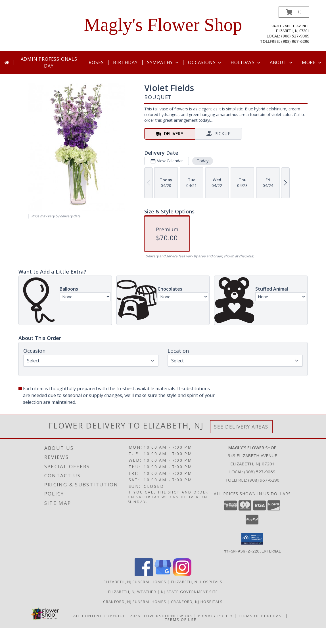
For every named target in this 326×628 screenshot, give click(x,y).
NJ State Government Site (189, 591)
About (282, 62)
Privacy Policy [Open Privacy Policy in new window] (215, 615)
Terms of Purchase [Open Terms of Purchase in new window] (261, 615)
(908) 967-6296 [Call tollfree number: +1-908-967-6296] (295, 41)
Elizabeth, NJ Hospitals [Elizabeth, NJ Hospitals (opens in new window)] (196, 581)
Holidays (246, 62)
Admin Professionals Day (49, 62)
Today (202, 160)
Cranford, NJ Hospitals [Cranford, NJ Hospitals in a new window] (197, 601)
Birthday (125, 62)
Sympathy (163, 62)
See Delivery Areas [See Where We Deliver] (241, 426)
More (312, 62)
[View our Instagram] (182, 574)
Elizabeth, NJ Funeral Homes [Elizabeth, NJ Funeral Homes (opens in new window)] (135, 581)
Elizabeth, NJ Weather (132, 591)
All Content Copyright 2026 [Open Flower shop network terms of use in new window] (106, 615)
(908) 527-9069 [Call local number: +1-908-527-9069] (295, 36)
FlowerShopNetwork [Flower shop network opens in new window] (167, 615)
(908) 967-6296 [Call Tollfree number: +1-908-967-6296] (263, 480)
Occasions (205, 62)
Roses (96, 62)
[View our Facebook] (144, 574)
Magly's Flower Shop (163, 24)
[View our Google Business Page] (163, 574)
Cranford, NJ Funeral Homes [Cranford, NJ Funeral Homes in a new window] (135, 601)
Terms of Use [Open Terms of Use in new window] (181, 619)
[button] (294, 12)
